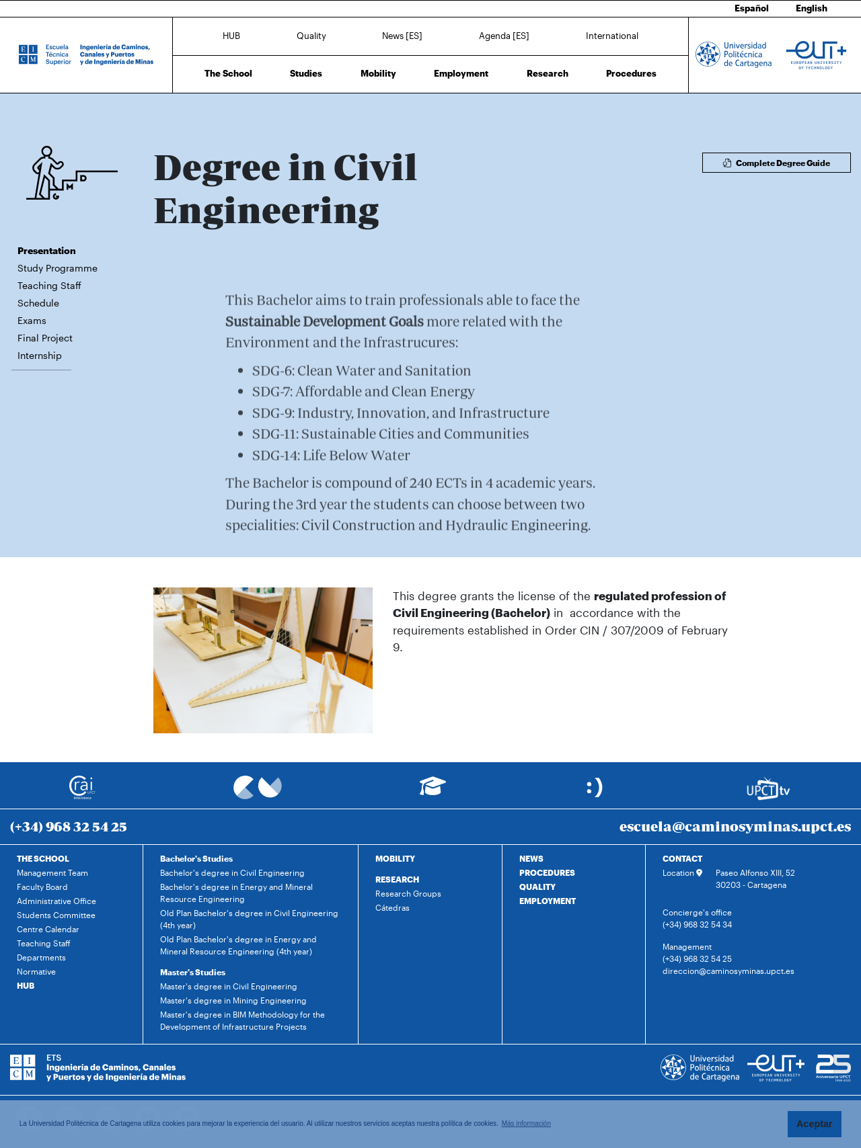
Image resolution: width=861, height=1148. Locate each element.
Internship (39, 355)
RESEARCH (397, 879)
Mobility (378, 73)
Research (547, 73)
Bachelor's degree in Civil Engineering (232, 872)
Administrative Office (56, 900)
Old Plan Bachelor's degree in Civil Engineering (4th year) (249, 919)
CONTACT (682, 858)
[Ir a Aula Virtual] (433, 792)
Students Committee (56, 914)
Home (164, 112)
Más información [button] (526, 1123)
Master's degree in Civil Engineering (228, 986)
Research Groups (408, 893)
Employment (461, 73)
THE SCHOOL (43, 858)
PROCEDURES (547, 872)
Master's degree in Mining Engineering (233, 1000)
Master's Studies (192, 972)
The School (228, 73)
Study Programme (57, 268)
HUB (231, 35)
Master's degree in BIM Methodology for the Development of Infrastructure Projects (242, 1020)
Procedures (631, 73)
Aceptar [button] (814, 1123)
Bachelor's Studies (196, 858)
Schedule (38, 303)
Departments (41, 957)
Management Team (52, 872)
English (811, 8)
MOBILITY (395, 858)
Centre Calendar (48, 929)
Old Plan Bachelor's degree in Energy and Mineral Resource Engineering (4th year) (238, 945)
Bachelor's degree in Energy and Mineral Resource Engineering (236, 892)
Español (752, 8)
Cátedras (392, 907)
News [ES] (402, 35)
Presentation (46, 250)
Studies (306, 73)
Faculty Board (42, 886)
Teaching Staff (49, 285)
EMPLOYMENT (547, 900)
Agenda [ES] (504, 35)
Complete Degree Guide (776, 162)
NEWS (531, 858)
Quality (311, 35)
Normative (36, 971)
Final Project (45, 337)
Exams (31, 320)
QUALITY (537, 886)
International (612, 35)
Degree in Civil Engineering (261, 112)
